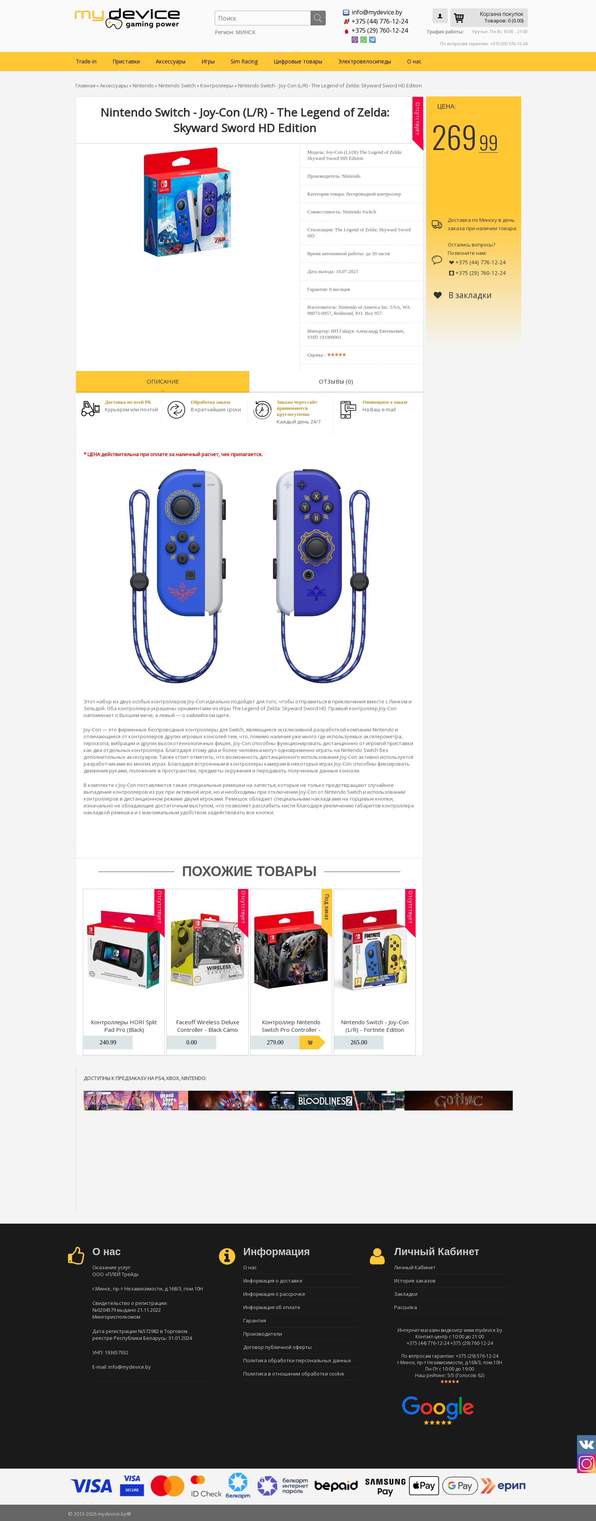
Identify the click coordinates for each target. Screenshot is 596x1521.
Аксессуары (170, 61)
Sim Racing (244, 61)
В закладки (463, 295)
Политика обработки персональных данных (297, 1360)
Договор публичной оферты (277, 1347)
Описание (163, 381)
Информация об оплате (271, 1307)
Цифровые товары (298, 61)
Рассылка (405, 1307)
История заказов (415, 1280)
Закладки (405, 1293)
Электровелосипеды (364, 61)
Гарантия (254, 1320)
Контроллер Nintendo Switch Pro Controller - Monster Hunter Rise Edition (291, 1033)
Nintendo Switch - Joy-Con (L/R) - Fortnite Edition (375, 1025)
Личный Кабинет (415, 1267)
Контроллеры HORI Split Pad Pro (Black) (124, 1025)
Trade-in (86, 61)
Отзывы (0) (336, 381)
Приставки (126, 61)
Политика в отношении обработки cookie (293, 1373)
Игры (208, 61)
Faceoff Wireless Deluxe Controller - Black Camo (207, 1025)
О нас (414, 61)
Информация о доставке (273, 1280)
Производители (262, 1333)
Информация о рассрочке (274, 1293)
